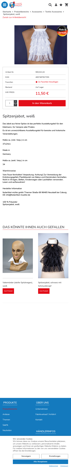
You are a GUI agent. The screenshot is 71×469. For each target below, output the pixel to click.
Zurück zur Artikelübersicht (14, 17)
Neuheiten (7, 430)
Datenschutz (53, 466)
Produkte (10, 402)
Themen (6, 419)
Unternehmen (42, 409)
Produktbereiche (10, 409)
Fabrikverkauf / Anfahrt (46, 414)
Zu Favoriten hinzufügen (47, 82)
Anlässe (6, 414)
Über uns (42, 402)
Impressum (64, 466)
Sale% (5, 425)
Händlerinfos (45, 431)
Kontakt (39, 419)
